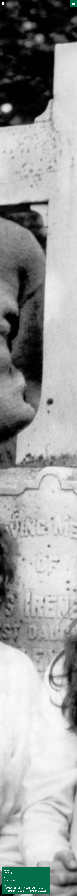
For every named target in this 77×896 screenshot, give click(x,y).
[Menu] (73, 3)
